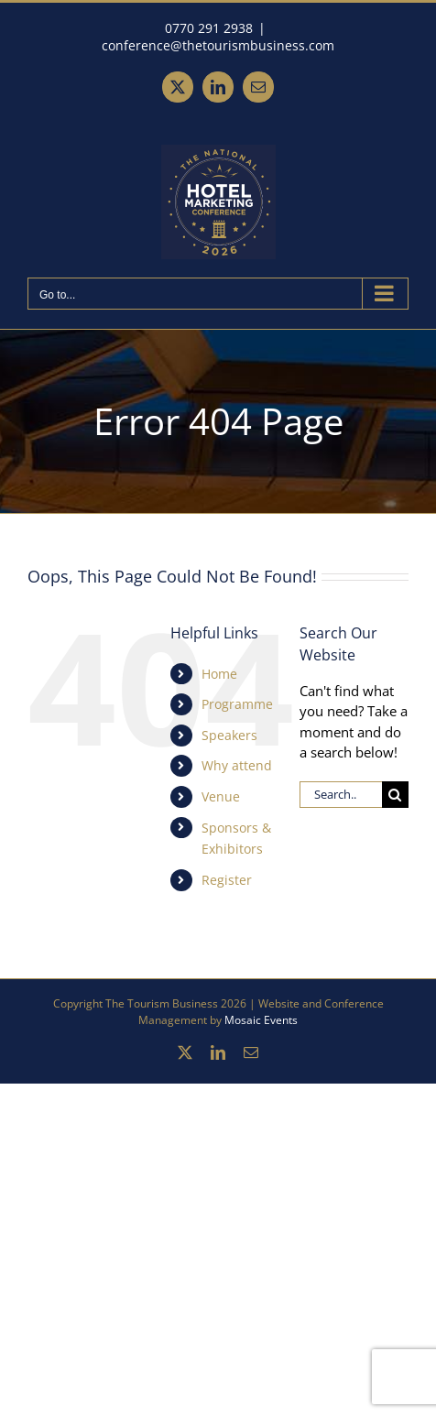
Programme (237, 704)
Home (219, 673)
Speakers (229, 735)
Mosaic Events (261, 1020)
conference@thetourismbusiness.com (218, 45)
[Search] (395, 794)
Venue (221, 796)
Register (227, 879)
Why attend (237, 765)
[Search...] (341, 794)
